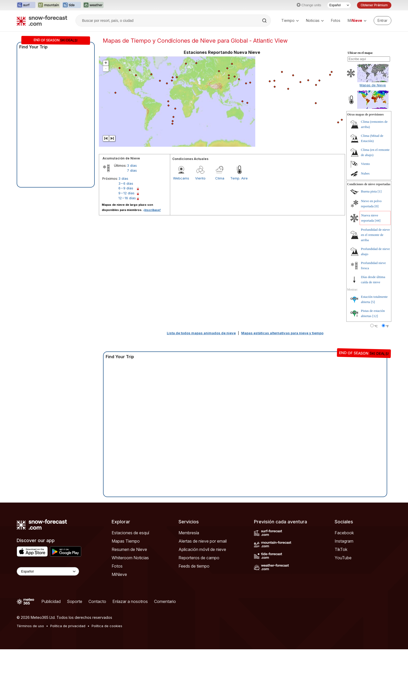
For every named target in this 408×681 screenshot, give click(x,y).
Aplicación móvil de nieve (202, 549)
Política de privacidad (67, 626)
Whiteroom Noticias (130, 557)
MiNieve (119, 574)
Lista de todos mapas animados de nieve (201, 333)
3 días (132, 165)
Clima (219, 178)
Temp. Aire (239, 178)
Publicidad (51, 601)
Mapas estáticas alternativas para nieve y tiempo (282, 333)
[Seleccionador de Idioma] (339, 5)
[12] (375, 316)
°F (387, 326)
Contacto (97, 601)
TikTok (341, 549)
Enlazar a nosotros (130, 601)
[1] (379, 191)
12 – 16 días (127, 198)
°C (376, 326)
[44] (377, 220)
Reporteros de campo (198, 557)
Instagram (344, 541)
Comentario (165, 601)
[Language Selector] (48, 571)
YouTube (343, 557)
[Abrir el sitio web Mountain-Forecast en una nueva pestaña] (48, 5)
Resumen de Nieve (129, 549)
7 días (132, 170)
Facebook (344, 532)
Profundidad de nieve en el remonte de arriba (375, 235)
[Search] (265, 20)
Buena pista (369, 191)
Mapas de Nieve (373, 85)
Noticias (315, 20)
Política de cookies (107, 626)
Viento (200, 178)
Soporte (74, 601)
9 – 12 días (126, 193)
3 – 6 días (125, 183)
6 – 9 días (125, 188)
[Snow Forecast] (42, 20)
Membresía (188, 532)
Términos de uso (30, 626)
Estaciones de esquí (130, 532)
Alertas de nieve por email (202, 541)
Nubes (365, 173)
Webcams (181, 178)
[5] (373, 302)
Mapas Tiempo (126, 541)
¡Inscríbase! (152, 210)
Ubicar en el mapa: (360, 53)
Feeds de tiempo (193, 566)
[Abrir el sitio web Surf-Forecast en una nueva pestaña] (26, 5)
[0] (376, 206)
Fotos (335, 20)
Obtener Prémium (374, 5)
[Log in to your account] (382, 20)
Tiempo (290, 20)
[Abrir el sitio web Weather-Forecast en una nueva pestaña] (93, 5)
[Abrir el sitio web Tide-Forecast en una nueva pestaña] (71, 5)
